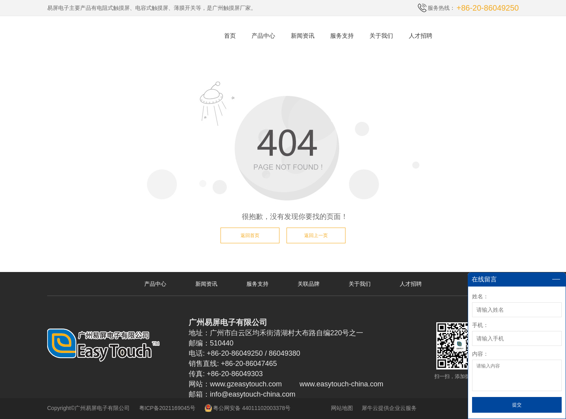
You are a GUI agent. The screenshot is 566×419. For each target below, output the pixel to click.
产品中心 (263, 35)
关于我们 (381, 35)
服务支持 (342, 35)
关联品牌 (309, 284)
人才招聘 (420, 35)
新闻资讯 (302, 35)
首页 (230, 35)
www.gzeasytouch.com (246, 384)
